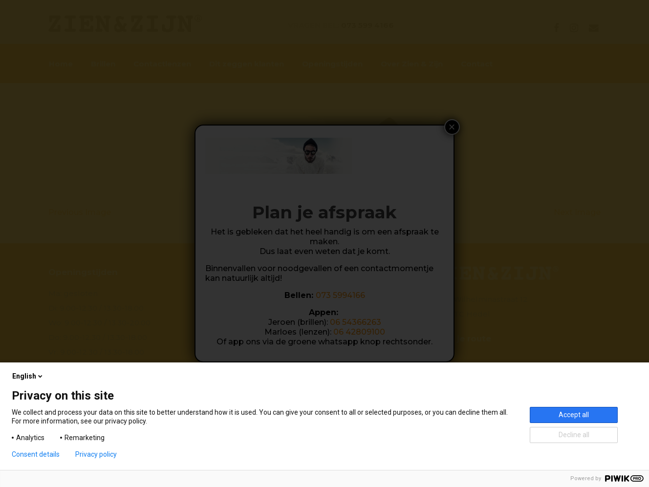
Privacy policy (96, 454)
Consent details (36, 454)
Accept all (574, 415)
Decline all (574, 435)
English (28, 376)
